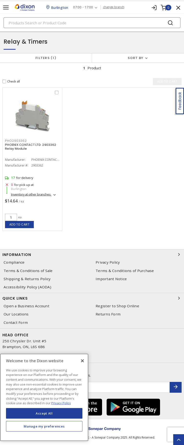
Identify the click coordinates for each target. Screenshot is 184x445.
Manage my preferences (44, 426)
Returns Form (108, 314)
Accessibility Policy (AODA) (27, 287)
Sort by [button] (136, 58)
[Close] (82, 361)
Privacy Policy (108, 262)
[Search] (92, 22)
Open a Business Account (26, 306)
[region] (44, 397)
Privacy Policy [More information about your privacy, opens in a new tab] (61, 403)
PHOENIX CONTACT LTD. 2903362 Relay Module (30, 147)
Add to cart (19, 224)
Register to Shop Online (117, 306)
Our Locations (16, 314)
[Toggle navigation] (6, 7)
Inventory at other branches (31, 194)
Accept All (44, 413)
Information (92, 254)
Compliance (14, 262)
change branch (113, 7)
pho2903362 (16, 141)
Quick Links (92, 298)
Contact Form (16, 322)
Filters (45, 58)
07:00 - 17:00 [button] (83, 7)
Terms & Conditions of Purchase (125, 270)
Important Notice (111, 279)
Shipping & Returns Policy (27, 279)
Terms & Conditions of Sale (28, 270)
